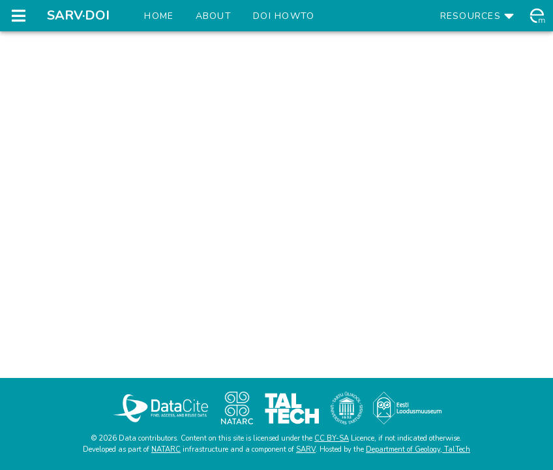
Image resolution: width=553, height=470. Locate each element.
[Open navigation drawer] (18, 15)
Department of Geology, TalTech (418, 449)
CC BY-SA (331, 438)
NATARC (166, 449)
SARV (306, 449)
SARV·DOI (78, 15)
